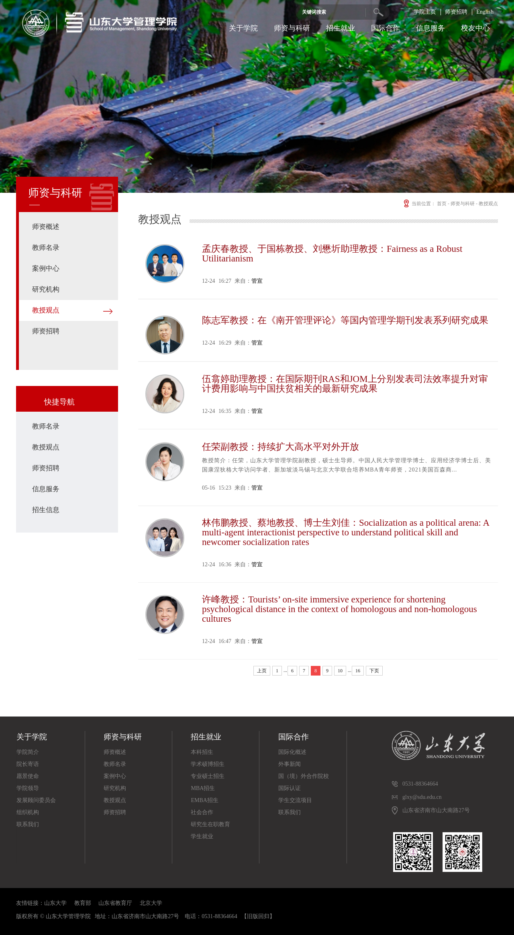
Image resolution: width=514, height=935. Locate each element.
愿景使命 (27, 776)
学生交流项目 (295, 800)
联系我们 (27, 824)
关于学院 (243, 28)
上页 (262, 671)
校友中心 (475, 28)
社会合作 (202, 812)
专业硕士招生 (207, 776)
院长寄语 (27, 764)
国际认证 (289, 788)
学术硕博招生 (207, 764)
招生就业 (340, 28)
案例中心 (45, 268)
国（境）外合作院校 (303, 776)
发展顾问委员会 (36, 800)
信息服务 (430, 28)
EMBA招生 (204, 800)
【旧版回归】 (258, 916)
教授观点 (45, 310)
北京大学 (151, 903)
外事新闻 (289, 764)
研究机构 (45, 289)
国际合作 (385, 28)
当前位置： (419, 203)
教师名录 (45, 247)
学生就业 (202, 836)
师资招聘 (456, 12)
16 (357, 671)
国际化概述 (292, 752)
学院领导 (27, 788)
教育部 (82, 903)
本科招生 (202, 752)
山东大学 (55, 903)
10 (340, 671)
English (485, 12)
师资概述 (45, 227)
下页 (374, 671)
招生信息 (45, 510)
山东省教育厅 (115, 903)
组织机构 (27, 812)
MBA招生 (203, 788)
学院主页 (425, 12)
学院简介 (27, 752)
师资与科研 (292, 28)
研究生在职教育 (210, 824)
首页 (442, 203)
